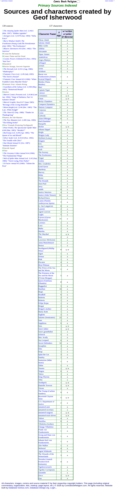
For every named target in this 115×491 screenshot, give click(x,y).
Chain (40, 98)
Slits (40, 349)
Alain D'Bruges (44, 118)
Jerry (40, 186)
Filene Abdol (43, 40)
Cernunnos (42, 96)
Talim (40, 365)
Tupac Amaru (43, 54)
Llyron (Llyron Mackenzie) (44, 218)
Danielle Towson (45, 385)
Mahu (40, 228)
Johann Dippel (44, 129)
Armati (41, 66)
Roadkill (41, 294)
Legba (41, 214)
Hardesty (42, 169)
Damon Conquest (45, 107)
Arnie (40, 68)
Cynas (41, 113)
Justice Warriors (45, 192)
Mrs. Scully (43, 337)
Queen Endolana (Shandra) (45, 282)
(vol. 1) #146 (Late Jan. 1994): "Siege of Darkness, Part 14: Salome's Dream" (19, 97)
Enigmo (41, 141)
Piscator (41, 262)
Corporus (42, 110)
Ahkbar (41, 48)
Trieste (41, 388)
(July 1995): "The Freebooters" (18, 43)
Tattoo (41, 374)
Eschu (40, 146)
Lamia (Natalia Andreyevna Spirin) (46, 202)
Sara (40, 326)
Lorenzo (41, 223)
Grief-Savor (43, 166)
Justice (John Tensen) (47, 195)
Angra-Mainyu (44, 60)
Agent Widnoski (45, 451)
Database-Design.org (39, 488)
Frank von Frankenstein (43, 431)
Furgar (41, 158)
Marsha (41, 231)
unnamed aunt (44, 407)
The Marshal (43, 234)
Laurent (41, 209)
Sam (40, 320)
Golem (41, 161)
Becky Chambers (45, 101)
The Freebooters (45, 155)
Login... (53, 488)
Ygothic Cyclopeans (46, 470)
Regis (40, 292)
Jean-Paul (42, 184)
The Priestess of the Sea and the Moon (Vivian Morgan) (46, 275)
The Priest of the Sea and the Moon (46, 269)
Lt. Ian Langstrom (45, 206)
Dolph (41, 132)
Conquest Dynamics (46, 104)
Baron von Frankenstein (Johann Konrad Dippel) (47, 76)
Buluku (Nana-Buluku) (44, 83)
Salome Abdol (44, 43)
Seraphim (42, 346)
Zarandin (42, 472)
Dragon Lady (43, 135)
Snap (40, 351)
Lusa (40, 225)
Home (40, 178)
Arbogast (42, 63)
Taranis (41, 368)
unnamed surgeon (45, 412)
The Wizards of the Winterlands (46, 455)
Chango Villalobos (45, 427)
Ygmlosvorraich (45, 467)
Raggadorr (42, 286)
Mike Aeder (43, 46)
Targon (41, 371)
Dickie (41, 126)
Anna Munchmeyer (46, 243)
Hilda (40, 175)
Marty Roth (43, 312)
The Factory (43, 152)
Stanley (41, 357)
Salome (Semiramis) (46, 317)
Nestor (41, 245)
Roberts (41, 300)
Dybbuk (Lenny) (45, 138)
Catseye (41, 93)
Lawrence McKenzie (46, 240)
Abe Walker (43, 445)
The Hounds (43, 181)
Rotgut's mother (44, 309)
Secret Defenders (45, 343)
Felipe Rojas (43, 303)
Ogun (40, 253)
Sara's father (43, 329)
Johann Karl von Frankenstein (45, 441)
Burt (40, 87)
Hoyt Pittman (43, 265)
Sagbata (41, 314)
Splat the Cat (43, 354)
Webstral (42, 448)
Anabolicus (43, 57)
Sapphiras (42, 323)
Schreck (41, 334)
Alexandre (42, 51)
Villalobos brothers (46, 424)
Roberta (41, 297)
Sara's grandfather (45, 332)
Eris (40, 144)
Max (40, 237)
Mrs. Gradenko (44, 164)
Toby (40, 380)
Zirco (40, 475)
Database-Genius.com (19, 488)
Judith (40, 189)
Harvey (41, 172)
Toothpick (42, 382)
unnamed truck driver (47, 415)
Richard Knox (44, 198)
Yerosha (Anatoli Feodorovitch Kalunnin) (45, 461)
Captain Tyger (44, 90)
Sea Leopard (43, 340)
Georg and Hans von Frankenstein (46, 436)
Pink (40, 259)
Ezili (40, 149)
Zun (40, 478)
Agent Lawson (44, 212)
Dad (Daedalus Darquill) (44, 122)
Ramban (41, 289)
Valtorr (41, 418)
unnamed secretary (46, 410)
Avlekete (42, 71)
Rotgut (41, 306)
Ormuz (41, 256)
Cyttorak (42, 116)
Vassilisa (42, 421)
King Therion (43, 377)
